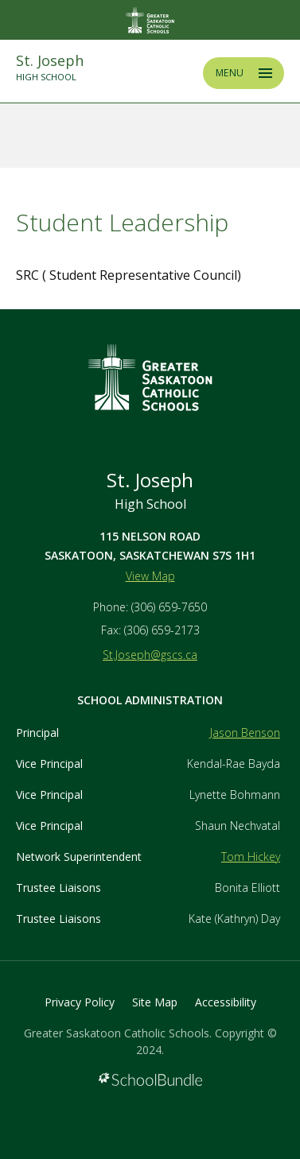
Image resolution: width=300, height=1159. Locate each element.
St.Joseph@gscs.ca (150, 654)
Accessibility (225, 1002)
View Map (150, 575)
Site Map (154, 1002)
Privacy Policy (80, 1002)
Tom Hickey (250, 856)
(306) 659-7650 (169, 606)
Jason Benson (245, 732)
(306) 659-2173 (162, 630)
